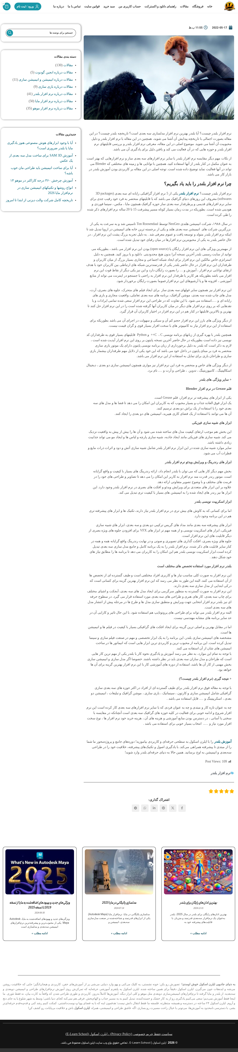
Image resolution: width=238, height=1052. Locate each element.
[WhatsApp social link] (145, 814)
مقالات (68, 71)
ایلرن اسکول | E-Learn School (147, 1043)
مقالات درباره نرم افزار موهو (53, 114)
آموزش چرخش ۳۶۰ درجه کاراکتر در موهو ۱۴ (41, 187)
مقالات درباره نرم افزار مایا (54, 107)
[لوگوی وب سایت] (226, 9)
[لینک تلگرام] (135, 814)
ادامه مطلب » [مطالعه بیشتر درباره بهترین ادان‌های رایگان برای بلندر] (198, 939)
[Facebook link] (182, 814)
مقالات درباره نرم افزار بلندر (53, 100)
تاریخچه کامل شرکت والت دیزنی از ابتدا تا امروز (39, 206)
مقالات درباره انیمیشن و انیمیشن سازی (46, 86)
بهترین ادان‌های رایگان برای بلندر (198, 909)
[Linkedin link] (154, 814)
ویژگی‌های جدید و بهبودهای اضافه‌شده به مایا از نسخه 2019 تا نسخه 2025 (39, 911)
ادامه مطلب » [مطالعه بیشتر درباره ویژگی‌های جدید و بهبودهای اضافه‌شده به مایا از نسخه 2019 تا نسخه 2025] (40, 939)
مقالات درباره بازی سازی (55, 93)
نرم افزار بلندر (221, 779)
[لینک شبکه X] (172, 814)
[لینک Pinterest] (163, 814)
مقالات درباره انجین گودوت (54, 78)
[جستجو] (41, 39)
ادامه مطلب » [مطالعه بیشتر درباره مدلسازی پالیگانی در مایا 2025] (119, 939)
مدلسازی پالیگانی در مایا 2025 (119, 909)
